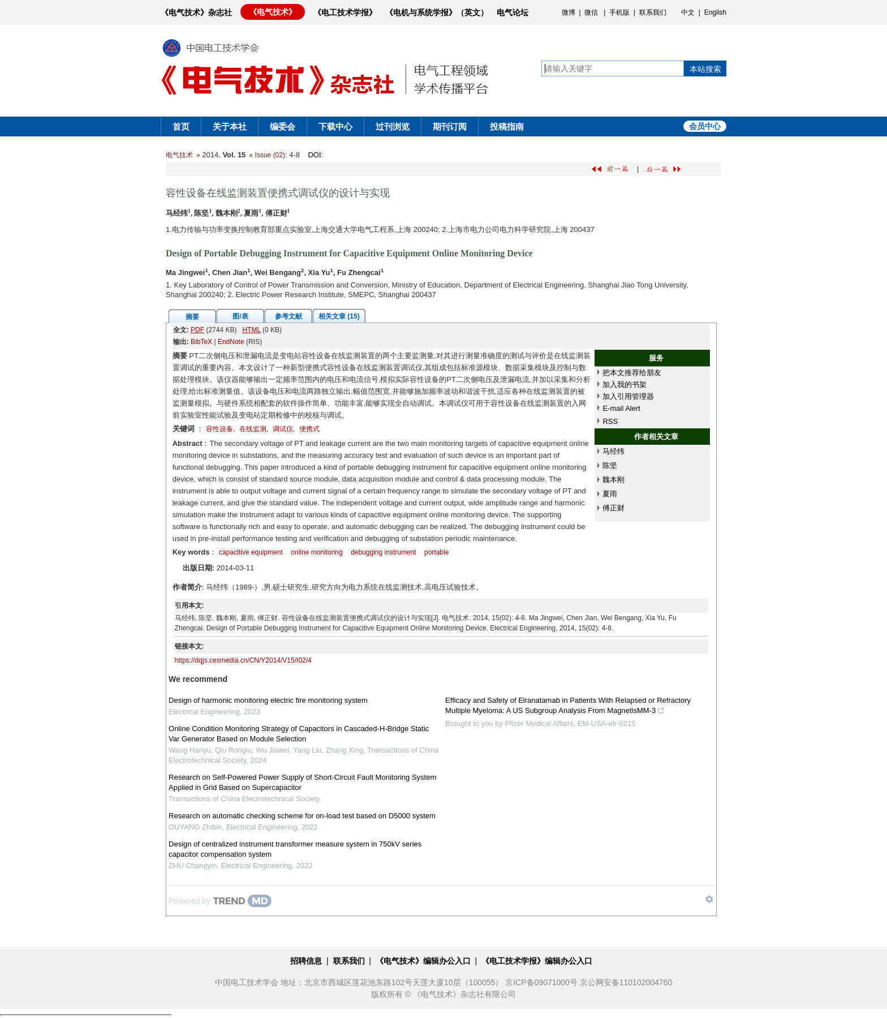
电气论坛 (512, 12)
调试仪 (283, 429)
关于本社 (230, 126)
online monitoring (316, 552)
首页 (181, 126)
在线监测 (252, 429)
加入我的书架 (624, 384)
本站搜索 (705, 69)
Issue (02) (270, 155)
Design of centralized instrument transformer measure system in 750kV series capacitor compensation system (295, 849)
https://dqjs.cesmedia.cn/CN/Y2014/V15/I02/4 (243, 660)
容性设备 (219, 429)
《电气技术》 (272, 11)
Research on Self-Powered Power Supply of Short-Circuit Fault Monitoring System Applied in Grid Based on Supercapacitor (302, 782)
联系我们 (652, 12)
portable (436, 552)
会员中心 (705, 126)
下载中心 (335, 126)
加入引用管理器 (628, 396)
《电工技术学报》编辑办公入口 (536, 960)
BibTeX (201, 342)
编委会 (282, 126)
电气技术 (179, 155)
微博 (568, 12)
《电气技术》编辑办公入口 (423, 960)
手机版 (619, 12)
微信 (591, 12)
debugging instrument (383, 552)
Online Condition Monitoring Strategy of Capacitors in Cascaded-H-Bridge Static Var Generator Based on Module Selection (299, 733)
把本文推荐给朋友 (631, 372)
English (715, 12)
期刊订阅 (450, 126)
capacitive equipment (251, 552)
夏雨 (609, 493)
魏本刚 (613, 479)
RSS (610, 421)
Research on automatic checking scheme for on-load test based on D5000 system (302, 815)
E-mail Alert (621, 408)
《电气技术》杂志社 (196, 12)
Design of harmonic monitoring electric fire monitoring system (268, 700)
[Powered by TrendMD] (220, 901)
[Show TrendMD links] (709, 899)
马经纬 (613, 451)
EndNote (231, 342)
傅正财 (613, 508)
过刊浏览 (393, 126)
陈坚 (609, 465)
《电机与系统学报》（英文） (436, 12)
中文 (688, 12)
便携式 (309, 429)
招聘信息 (306, 960)
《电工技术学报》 (345, 12)
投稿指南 (507, 126)
